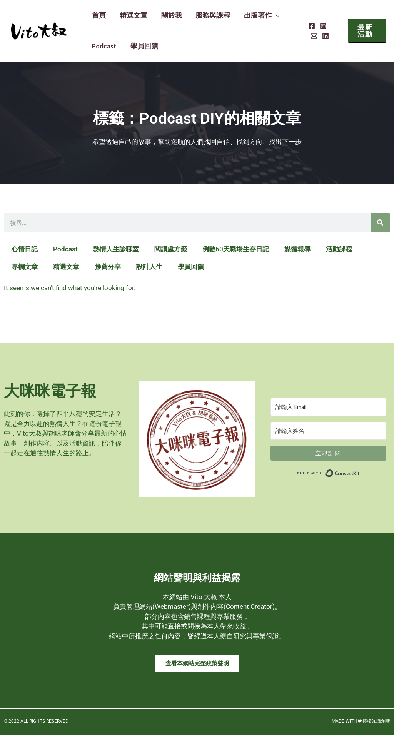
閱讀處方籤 (170, 249)
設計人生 (149, 267)
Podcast (65, 249)
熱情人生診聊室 (116, 249)
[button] (265, 15)
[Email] (331, 26)
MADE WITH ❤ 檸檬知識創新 (361, 721)
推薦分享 (108, 267)
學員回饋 (191, 267)
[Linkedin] (310, 36)
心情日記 (25, 249)
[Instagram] (320, 26)
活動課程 (339, 249)
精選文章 (66, 267)
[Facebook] (308, 26)
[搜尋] (380, 222)
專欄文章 (25, 267)
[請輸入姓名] (328, 431)
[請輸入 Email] (328, 407)
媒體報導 (297, 249)
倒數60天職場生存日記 (235, 249)
